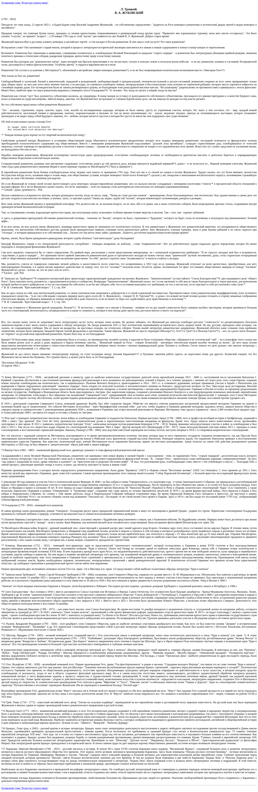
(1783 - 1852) (129, 402)
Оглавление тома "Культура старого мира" (24, 2)
